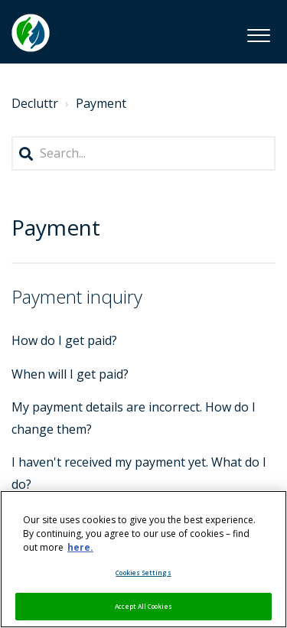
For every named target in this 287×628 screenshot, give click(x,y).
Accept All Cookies (143, 606)
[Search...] (143, 153)
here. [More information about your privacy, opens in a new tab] (80, 547)
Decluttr (34, 103)
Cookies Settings (143, 572)
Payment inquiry (76, 296)
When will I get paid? (70, 374)
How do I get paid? (64, 340)
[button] (258, 33)
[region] (143, 559)
